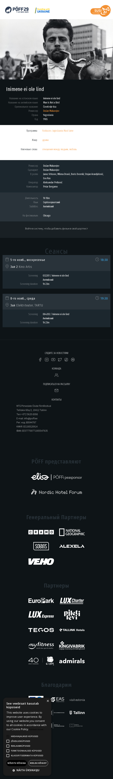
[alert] (27, 737)
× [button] (47, 701)
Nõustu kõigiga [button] (17, 763)
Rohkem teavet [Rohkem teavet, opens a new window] (36, 729)
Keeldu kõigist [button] (38, 763)
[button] (8, 48)
